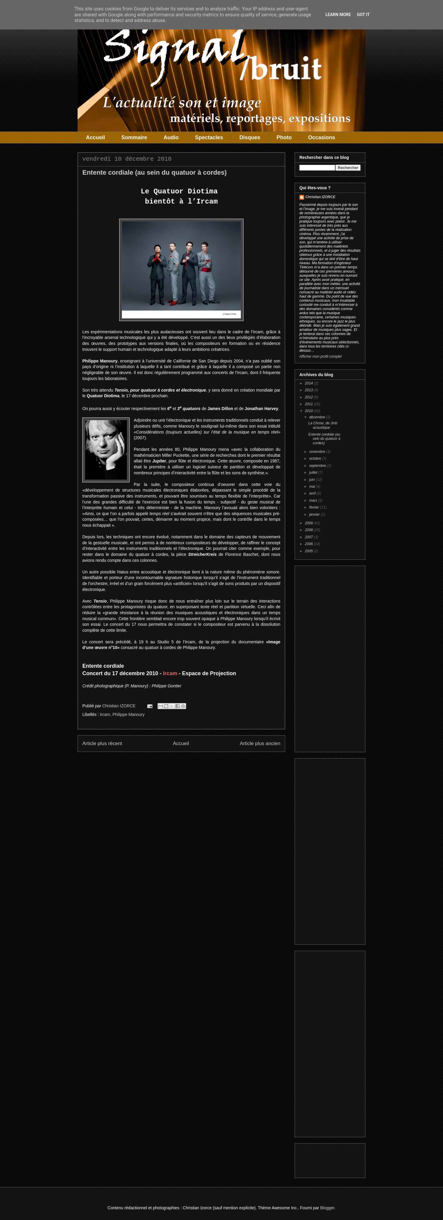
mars (313, 500)
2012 (309, 397)
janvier (315, 514)
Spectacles (209, 137)
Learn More (338, 14)
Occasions (321, 137)
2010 (309, 411)
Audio (171, 137)
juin (312, 480)
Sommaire (134, 137)
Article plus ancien (260, 743)
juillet (313, 472)
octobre (315, 458)
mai (312, 486)
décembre (317, 417)
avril (313, 493)
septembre (318, 466)
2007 (309, 537)
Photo (284, 137)
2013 (309, 390)
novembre (317, 452)
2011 (309, 404)
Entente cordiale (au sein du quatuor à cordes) (324, 438)
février (314, 507)
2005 (309, 551)
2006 (309, 544)
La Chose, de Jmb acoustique (322, 425)
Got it (363, 14)
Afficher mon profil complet (320, 356)
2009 (309, 523)
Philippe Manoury (128, 714)
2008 (309, 530)
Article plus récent (102, 743)
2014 (309, 383)
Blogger (327, 1207)
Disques (249, 137)
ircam (105, 714)
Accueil (95, 137)
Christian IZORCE (320, 197)
